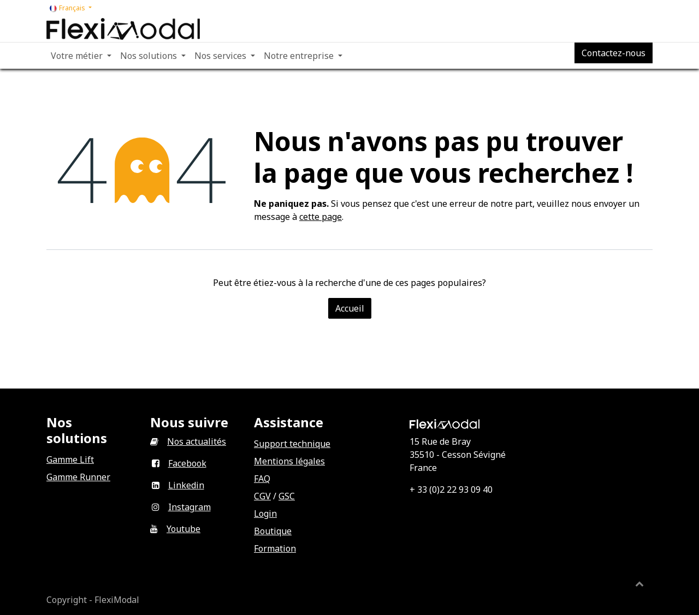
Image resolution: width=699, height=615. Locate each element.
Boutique (273, 531)
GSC (287, 496)
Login (265, 513)
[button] (639, 583)
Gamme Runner (78, 477)
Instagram (189, 507)
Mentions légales (289, 461)
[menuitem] (81, 56)
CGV (262, 496)
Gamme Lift (70, 459)
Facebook (187, 463)
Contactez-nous (613, 53)
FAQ (262, 479)
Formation (275, 548)
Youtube (183, 529)
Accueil (349, 308)
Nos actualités (196, 441)
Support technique (292, 444)
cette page (320, 217)
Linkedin (186, 485)
